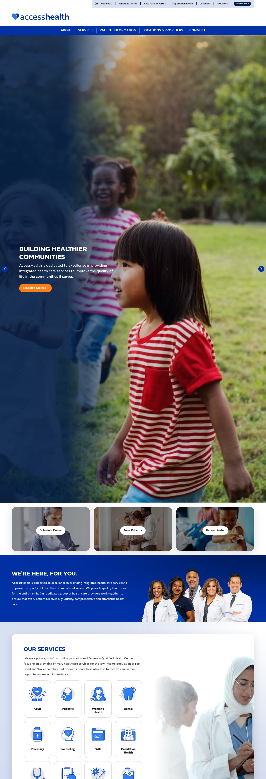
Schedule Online (35, 288)
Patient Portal (215, 530)
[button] (5, 269)
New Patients (133, 530)
